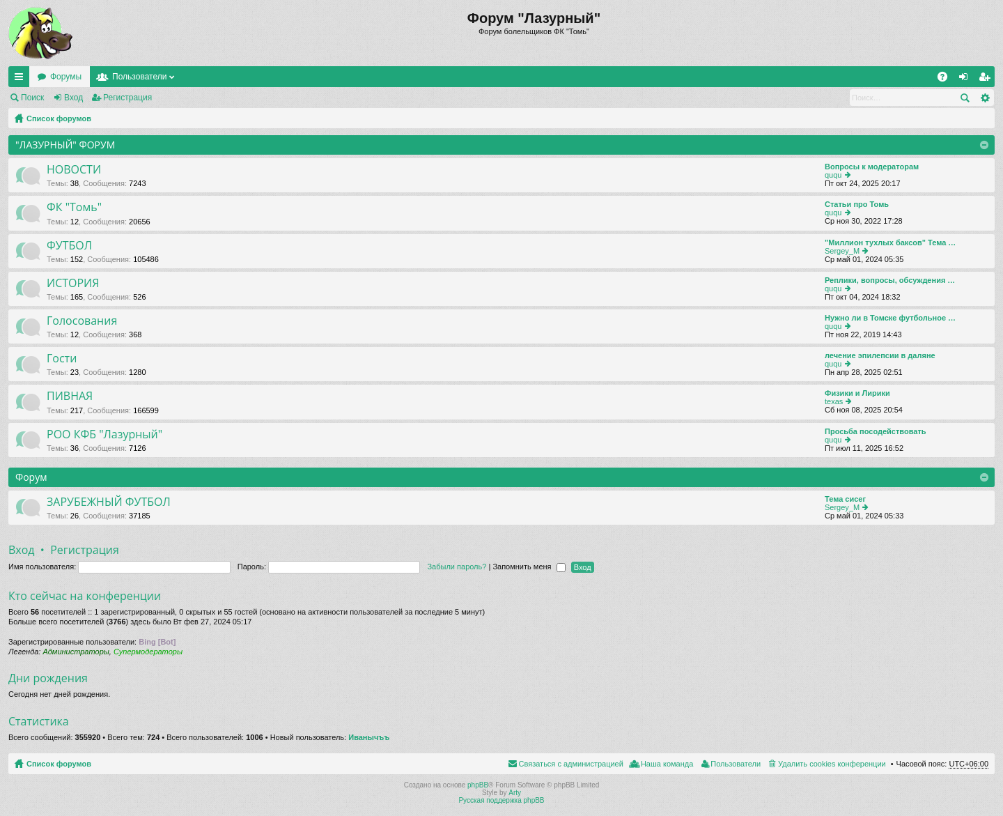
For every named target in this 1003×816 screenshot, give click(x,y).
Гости (62, 359)
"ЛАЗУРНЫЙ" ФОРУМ (65, 144)
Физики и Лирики (857, 393)
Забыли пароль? (456, 566)
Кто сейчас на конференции (84, 595)
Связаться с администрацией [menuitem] (571, 764)
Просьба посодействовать (875, 431)
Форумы (65, 77)
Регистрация (127, 97)
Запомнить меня (528, 566)
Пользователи (139, 77)
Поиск (32, 97)
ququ (833, 175)
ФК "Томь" (74, 208)
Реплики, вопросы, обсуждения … (890, 280)
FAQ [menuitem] (947, 79)
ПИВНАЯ (70, 396)
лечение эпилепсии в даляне (880, 355)
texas (834, 401)
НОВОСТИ (74, 170)
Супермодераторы (148, 651)
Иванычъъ (368, 737)
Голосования (82, 321)
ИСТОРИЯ (73, 284)
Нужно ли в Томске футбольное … (890, 318)
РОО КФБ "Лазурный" (104, 435)
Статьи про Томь (857, 204)
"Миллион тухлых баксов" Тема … (890, 242)
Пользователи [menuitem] (735, 764)
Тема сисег (845, 499)
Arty (514, 792)
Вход (73, 97)
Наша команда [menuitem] (667, 764)
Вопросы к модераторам (872, 166)
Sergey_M (842, 251)
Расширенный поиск (984, 97)
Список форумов (58, 118)
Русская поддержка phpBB (501, 800)
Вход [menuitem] (966, 79)
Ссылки (21, 79)
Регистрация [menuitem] (987, 79)
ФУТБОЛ (69, 246)
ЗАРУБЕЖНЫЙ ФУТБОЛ (109, 502)
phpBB (477, 785)
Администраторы (75, 651)
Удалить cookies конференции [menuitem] (832, 764)
